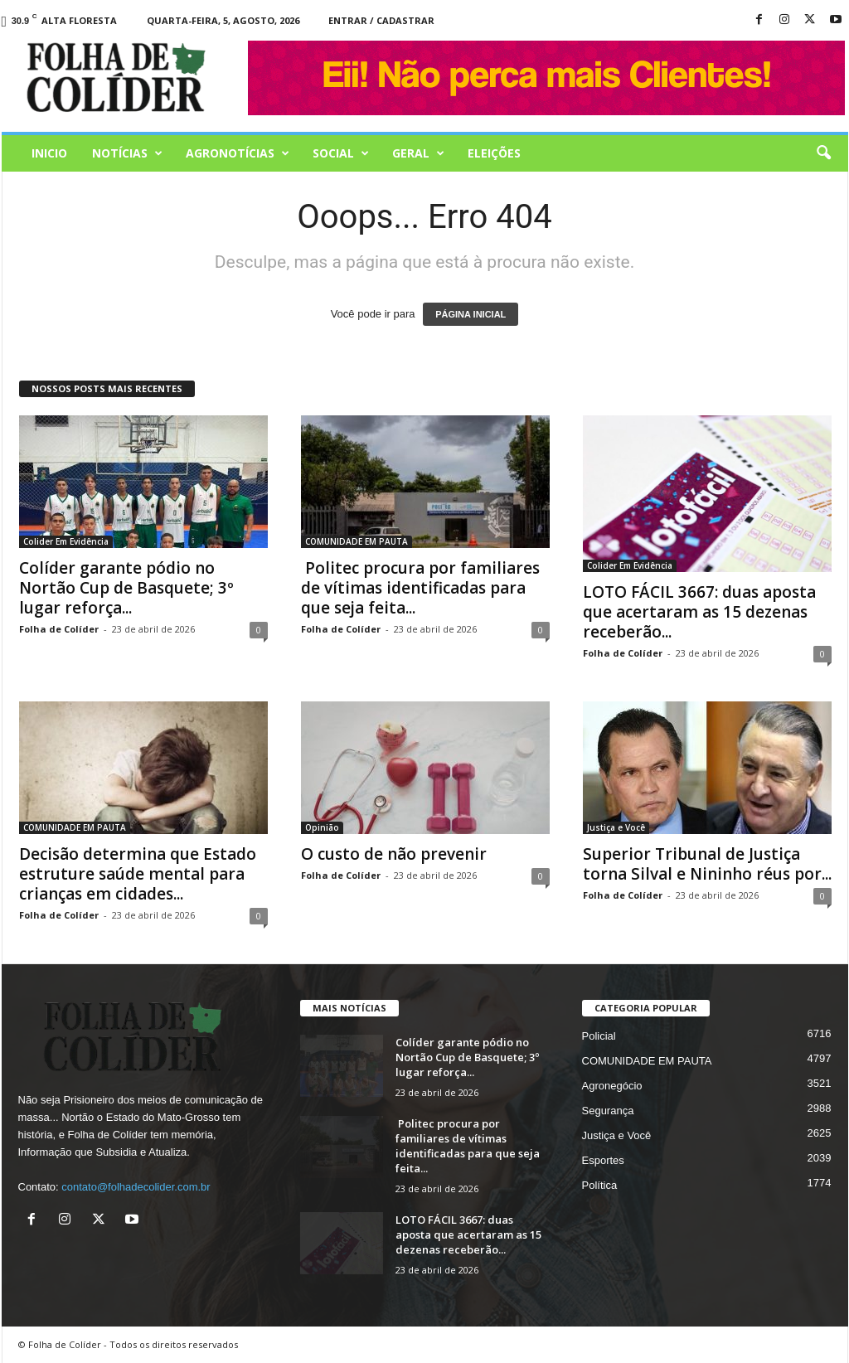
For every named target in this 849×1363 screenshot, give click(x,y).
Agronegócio (612, 1085)
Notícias (127, 153)
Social (341, 153)
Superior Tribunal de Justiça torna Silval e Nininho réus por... (707, 864)
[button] (823, 153)
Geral (418, 153)
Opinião (322, 827)
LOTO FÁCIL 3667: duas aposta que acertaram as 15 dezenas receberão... (699, 612)
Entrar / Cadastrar (381, 20)
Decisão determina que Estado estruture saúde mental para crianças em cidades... (137, 874)
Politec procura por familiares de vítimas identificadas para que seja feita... (420, 587)
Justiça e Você (616, 827)
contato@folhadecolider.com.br (135, 1187)
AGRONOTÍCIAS (237, 153)
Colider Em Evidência (66, 541)
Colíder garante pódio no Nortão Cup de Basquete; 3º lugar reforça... (126, 587)
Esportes (603, 1160)
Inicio (49, 153)
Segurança (608, 1110)
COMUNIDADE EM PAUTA (356, 541)
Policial (599, 1036)
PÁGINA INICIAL (470, 314)
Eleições (494, 153)
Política (600, 1185)
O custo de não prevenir (394, 854)
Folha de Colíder (59, 629)
